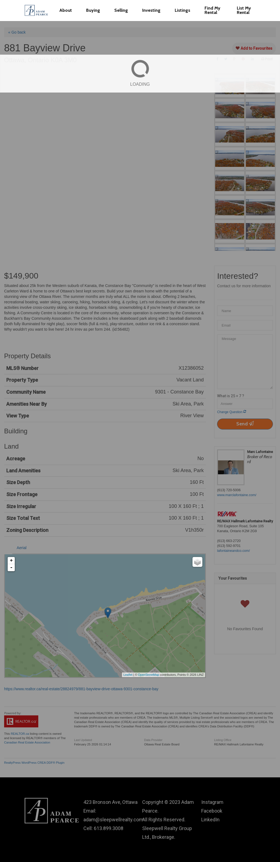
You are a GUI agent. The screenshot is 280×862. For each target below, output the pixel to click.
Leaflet (127, 674)
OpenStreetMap (148, 674)
